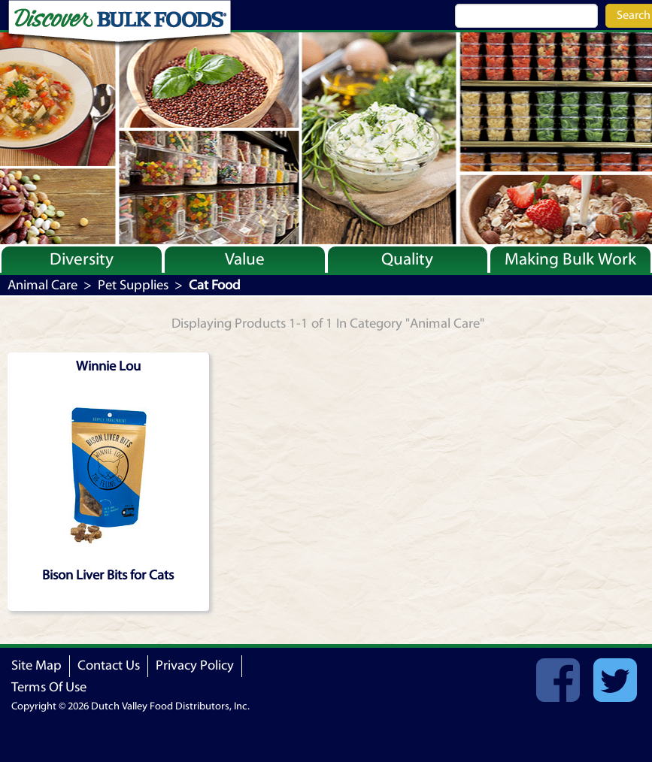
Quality (407, 259)
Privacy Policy (195, 665)
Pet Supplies (133, 285)
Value (245, 259)
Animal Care (42, 285)
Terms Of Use (48, 687)
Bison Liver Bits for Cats (108, 575)
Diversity (82, 259)
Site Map (36, 665)
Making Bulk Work (570, 259)
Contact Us (108, 665)
